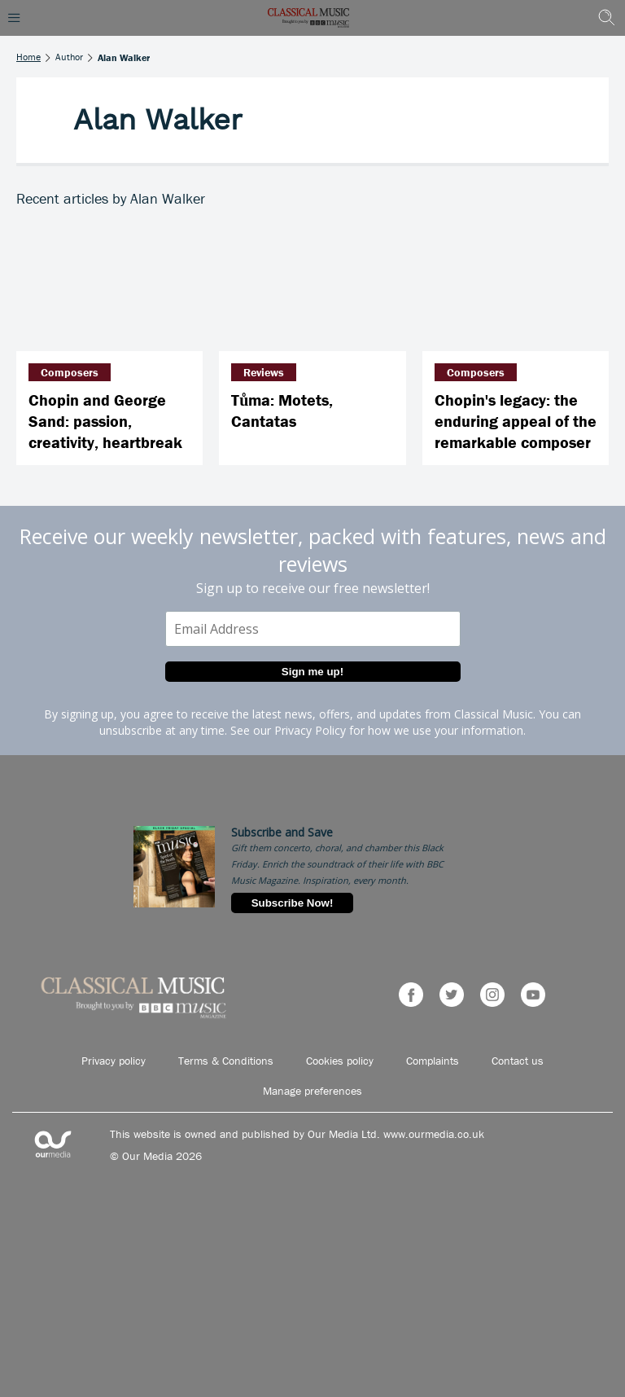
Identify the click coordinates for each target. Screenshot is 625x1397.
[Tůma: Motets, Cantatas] (312, 288)
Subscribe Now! (292, 903)
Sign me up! (312, 672)
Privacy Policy (310, 730)
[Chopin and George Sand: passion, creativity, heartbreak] (109, 288)
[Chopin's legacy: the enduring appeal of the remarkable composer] (515, 288)
